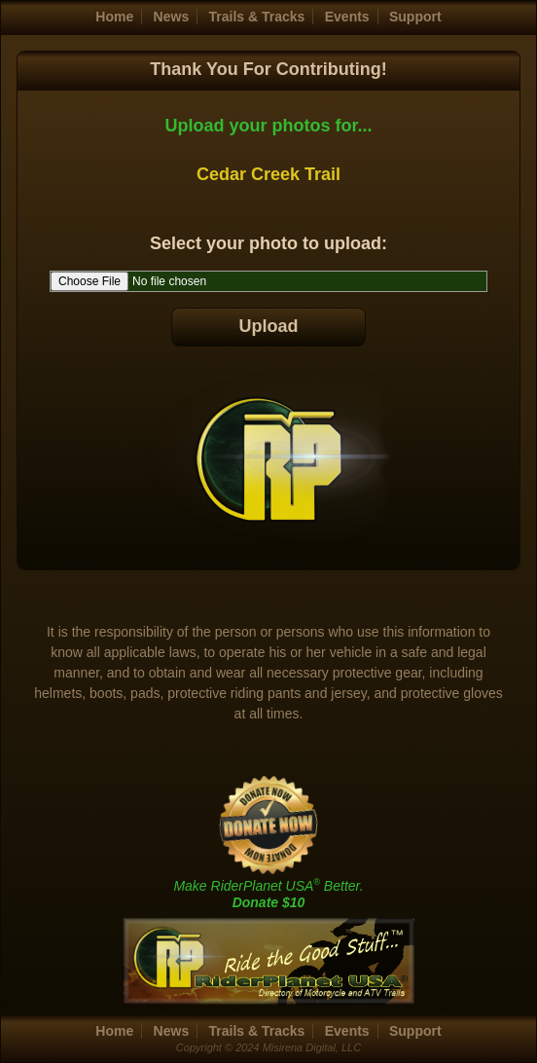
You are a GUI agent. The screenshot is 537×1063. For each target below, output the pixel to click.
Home (114, 16)
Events (347, 16)
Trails (257, 16)
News (172, 16)
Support (415, 16)
